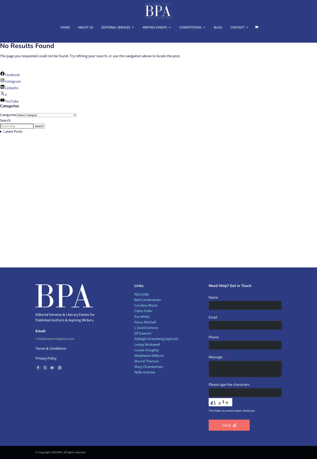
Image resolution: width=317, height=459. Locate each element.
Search (5, 120)
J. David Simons (146, 327)
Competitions (190, 27)
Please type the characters (230, 384)
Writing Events (155, 27)
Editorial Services (115, 27)
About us (85, 27)
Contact (237, 27)
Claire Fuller (143, 311)
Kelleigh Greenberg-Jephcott (156, 339)
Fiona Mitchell (145, 322)
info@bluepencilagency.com (54, 339)
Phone (214, 337)
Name (215, 297)
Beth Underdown (147, 300)
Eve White (142, 316)
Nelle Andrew (144, 372)
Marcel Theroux (146, 361)
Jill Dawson (142, 333)
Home (65, 27)
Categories (8, 115)
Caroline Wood (145, 305)
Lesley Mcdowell (147, 344)
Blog (218, 27)
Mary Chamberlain (148, 366)
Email (214, 317)
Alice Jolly (141, 294)
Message (217, 357)
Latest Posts (13, 131)
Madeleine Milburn (149, 355)
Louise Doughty (146, 350)
